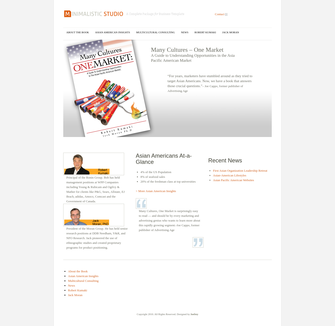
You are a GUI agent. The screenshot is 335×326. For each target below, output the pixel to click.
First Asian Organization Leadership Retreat (240, 170)
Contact (219, 14)
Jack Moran (230, 32)
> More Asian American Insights (156, 191)
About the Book (77, 32)
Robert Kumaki (205, 32)
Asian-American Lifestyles (229, 175)
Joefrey (194, 314)
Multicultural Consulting (155, 32)
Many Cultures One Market (124, 13)
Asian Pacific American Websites (233, 180)
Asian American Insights (112, 32)
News (184, 32)
